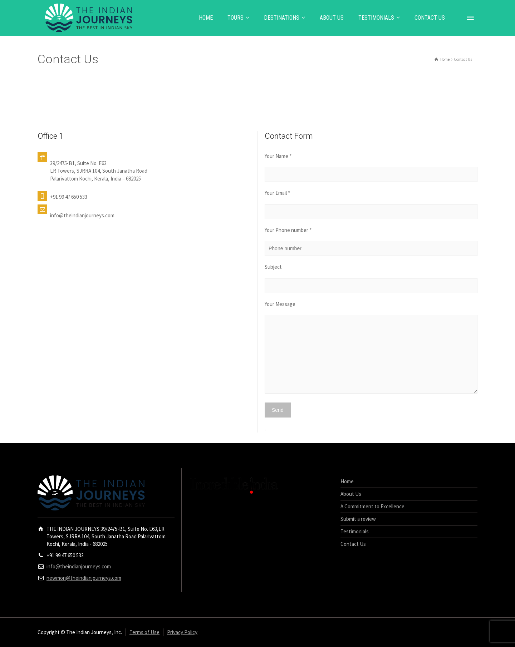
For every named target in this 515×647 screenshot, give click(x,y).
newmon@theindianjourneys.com (83, 577)
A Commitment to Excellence (372, 506)
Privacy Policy (182, 632)
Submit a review (358, 518)
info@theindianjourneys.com (78, 566)
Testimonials (354, 531)
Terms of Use (144, 632)
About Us (350, 493)
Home (347, 481)
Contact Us (353, 543)
